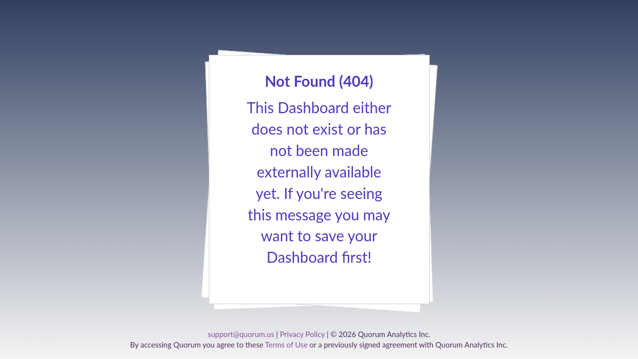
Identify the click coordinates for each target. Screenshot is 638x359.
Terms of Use (286, 344)
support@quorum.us (241, 334)
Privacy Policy (302, 334)
